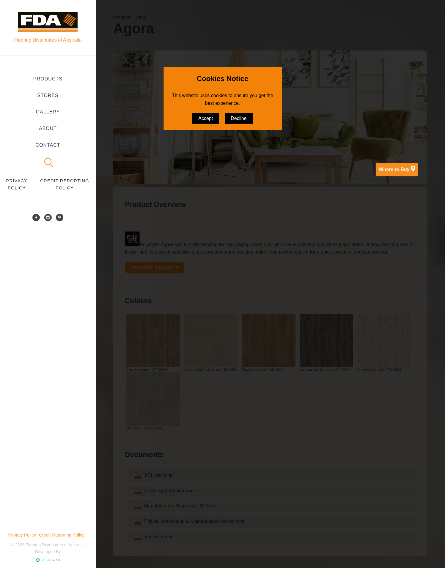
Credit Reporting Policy (64, 184)
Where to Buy (397, 169)
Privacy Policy (17, 184)
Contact (47, 145)
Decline (238, 118)
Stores (48, 95)
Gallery (48, 111)
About (48, 128)
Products (47, 78)
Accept (205, 118)
